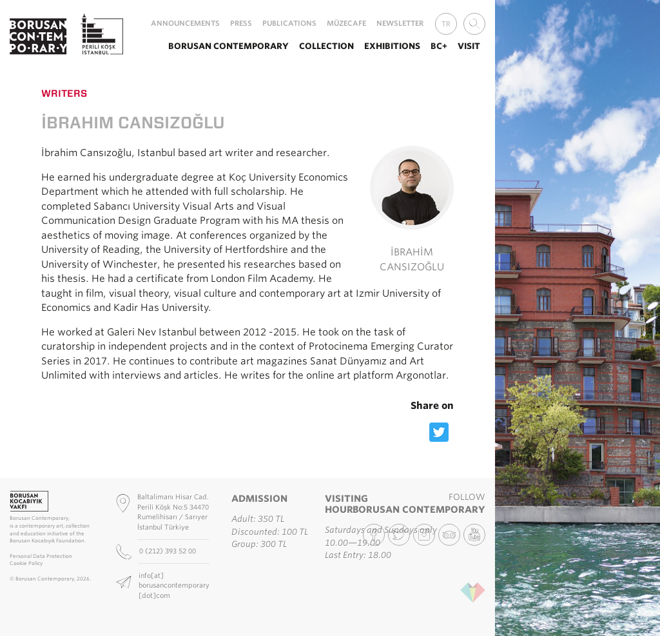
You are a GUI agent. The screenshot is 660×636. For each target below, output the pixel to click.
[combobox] (474, 24)
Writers (64, 93)
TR (446, 23)
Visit (469, 46)
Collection (326, 46)
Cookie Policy (26, 563)
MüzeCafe (346, 23)
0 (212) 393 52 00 (168, 551)
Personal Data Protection (41, 556)
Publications (289, 23)
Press (241, 23)
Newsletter (399, 23)
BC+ (439, 46)
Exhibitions (392, 46)
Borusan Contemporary (228, 46)
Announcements (185, 23)
